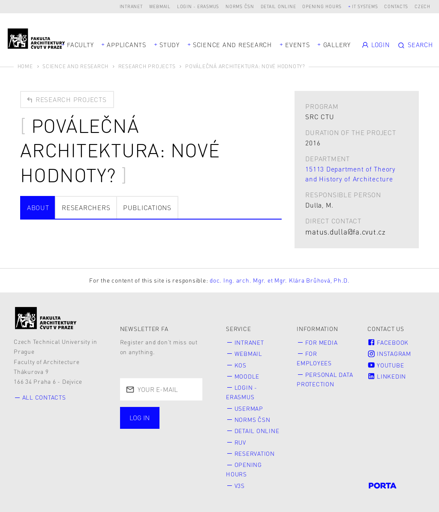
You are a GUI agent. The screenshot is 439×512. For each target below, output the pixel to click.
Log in (139, 417)
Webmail (160, 6)
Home (25, 66)
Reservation (255, 453)
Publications (147, 207)
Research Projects (147, 66)
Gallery (337, 44)
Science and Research (232, 44)
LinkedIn (386, 376)
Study (169, 44)
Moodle (247, 376)
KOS (241, 365)
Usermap (249, 408)
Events (297, 44)
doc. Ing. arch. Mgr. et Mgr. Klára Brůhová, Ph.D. (280, 280)
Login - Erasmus (198, 6)
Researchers (86, 207)
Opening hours (322, 6)
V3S (240, 485)
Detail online (278, 6)
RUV (240, 442)
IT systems (365, 6)
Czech (422, 6)
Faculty (80, 44)
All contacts (44, 397)
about (38, 207)
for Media (321, 342)
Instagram (389, 353)
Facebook (388, 342)
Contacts (396, 6)
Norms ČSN (240, 6)
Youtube (385, 365)
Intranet (131, 6)
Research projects (66, 99)
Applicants (126, 44)
